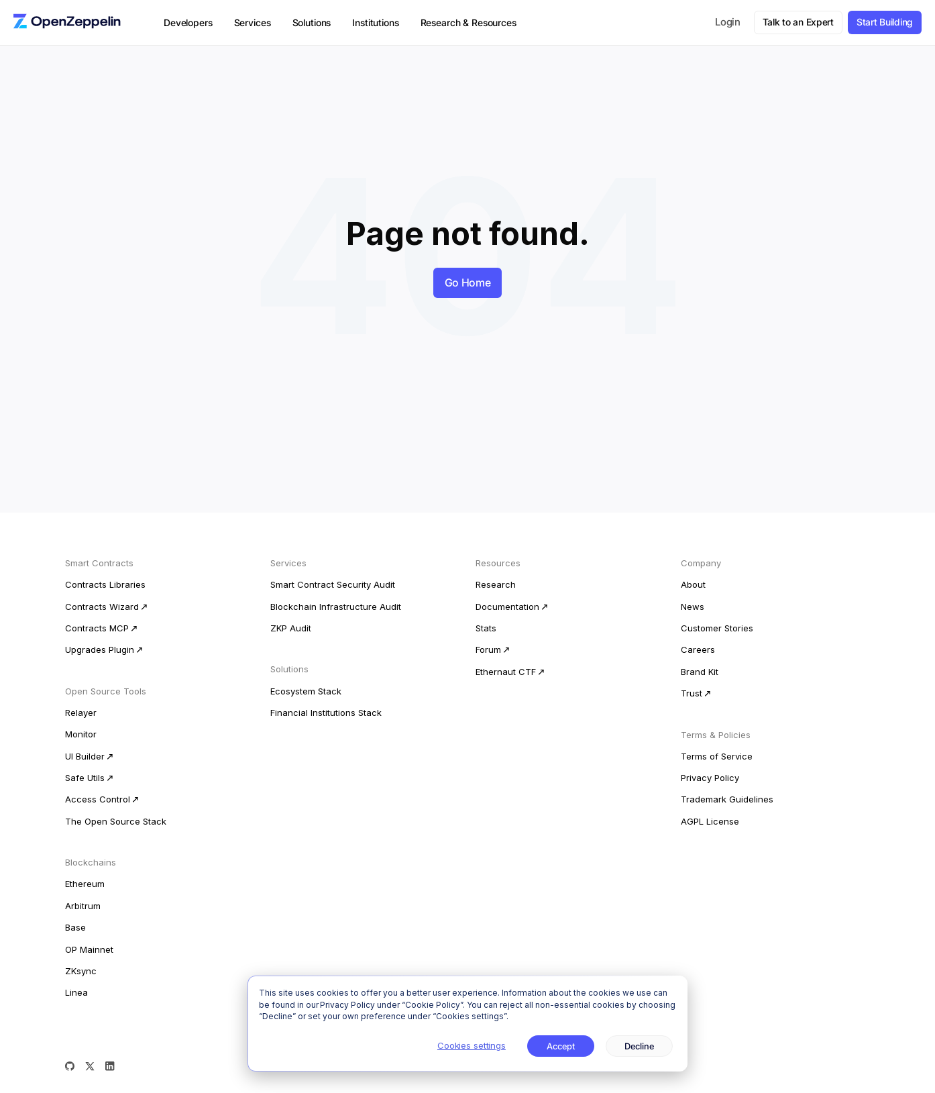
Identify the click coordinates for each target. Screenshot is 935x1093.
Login (727, 21)
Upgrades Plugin (99, 649)
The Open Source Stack (115, 821)
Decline (639, 1046)
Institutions (375, 22)
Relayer (81, 712)
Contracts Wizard (102, 606)
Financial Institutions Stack (326, 712)
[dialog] (468, 1024)
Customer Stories (717, 628)
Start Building (885, 22)
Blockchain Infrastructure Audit (335, 606)
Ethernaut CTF (506, 671)
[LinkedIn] (110, 1066)
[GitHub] (69, 1066)
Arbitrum (83, 905)
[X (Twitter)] (90, 1066)
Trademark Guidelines (727, 799)
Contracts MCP (97, 628)
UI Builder (85, 756)
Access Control (97, 799)
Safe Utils (85, 777)
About (693, 584)
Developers (188, 22)
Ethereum (85, 883)
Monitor (81, 734)
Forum (488, 649)
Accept (561, 1046)
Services (252, 22)
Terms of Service (717, 756)
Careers (698, 649)
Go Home (468, 282)
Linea (76, 992)
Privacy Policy (710, 777)
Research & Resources (468, 22)
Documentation (507, 606)
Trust (691, 693)
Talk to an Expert (798, 22)
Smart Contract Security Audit (332, 584)
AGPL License (710, 821)
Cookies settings (471, 1045)
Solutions (311, 22)
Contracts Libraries (105, 584)
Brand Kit (699, 671)
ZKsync (81, 971)
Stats (486, 628)
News (692, 606)
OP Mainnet (89, 949)
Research (496, 584)
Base (75, 927)
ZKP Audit (290, 628)
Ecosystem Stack (305, 691)
